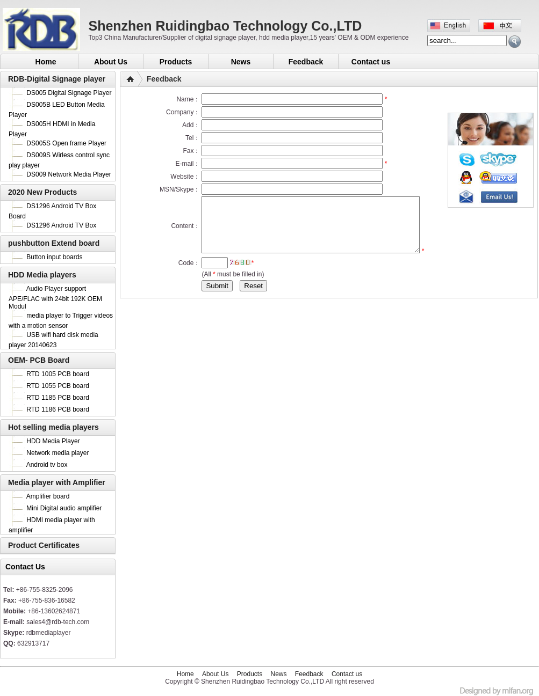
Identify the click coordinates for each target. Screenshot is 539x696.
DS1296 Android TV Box (61, 225)
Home (45, 61)
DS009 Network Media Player (68, 174)
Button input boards (54, 257)
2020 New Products (42, 192)
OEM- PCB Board (38, 360)
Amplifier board (48, 496)
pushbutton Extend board (53, 243)
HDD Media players (42, 274)
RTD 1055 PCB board (57, 386)
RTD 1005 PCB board (57, 374)
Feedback (306, 61)
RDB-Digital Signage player (56, 79)
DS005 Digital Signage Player (68, 93)
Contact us (370, 61)
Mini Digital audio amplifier (64, 508)
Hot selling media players (53, 427)
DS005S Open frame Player (66, 143)
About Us (110, 61)
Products (176, 61)
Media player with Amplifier (56, 482)
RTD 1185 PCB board (57, 397)
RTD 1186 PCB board (57, 409)
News (241, 61)
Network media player (57, 453)
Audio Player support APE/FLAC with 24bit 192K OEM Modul (55, 297)
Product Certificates (44, 545)
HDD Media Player (53, 441)
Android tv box (47, 464)
